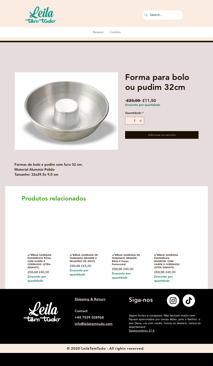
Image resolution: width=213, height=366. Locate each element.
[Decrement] (128, 120)
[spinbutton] (134, 120)
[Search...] (162, 15)
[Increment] (141, 120)
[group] (105, 249)
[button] (194, 14)
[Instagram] (173, 300)
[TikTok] (189, 300)
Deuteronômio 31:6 (141, 330)
